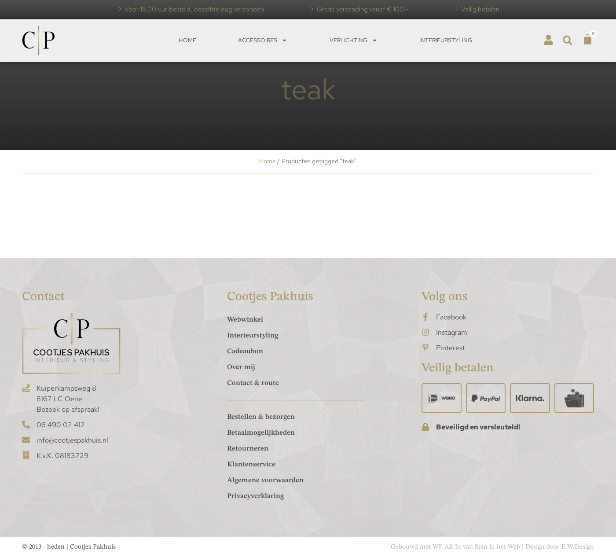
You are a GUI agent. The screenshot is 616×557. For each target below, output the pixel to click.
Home (187, 40)
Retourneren (247, 448)
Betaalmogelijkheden (261, 432)
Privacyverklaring (255, 496)
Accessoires (262, 40)
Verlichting (354, 40)
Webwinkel (245, 319)
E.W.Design (577, 547)
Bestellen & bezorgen (261, 417)
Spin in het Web (497, 547)
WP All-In (447, 547)
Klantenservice (251, 464)
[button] (567, 40)
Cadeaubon (245, 351)
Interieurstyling (445, 40)
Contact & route (253, 383)
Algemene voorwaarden (265, 480)
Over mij (241, 367)
